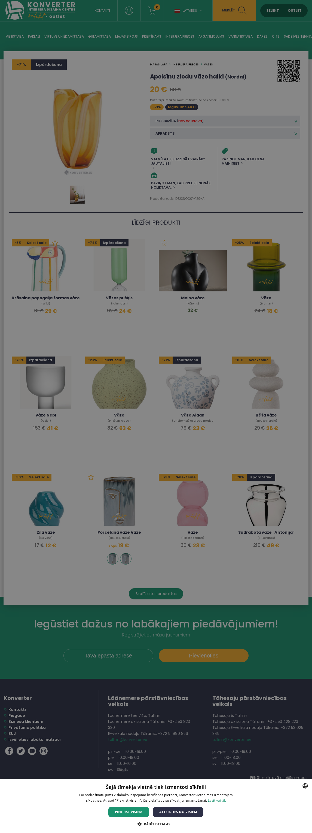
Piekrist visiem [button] (128, 812)
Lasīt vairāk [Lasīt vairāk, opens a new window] (217, 800)
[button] (156, 823)
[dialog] (156, 416)
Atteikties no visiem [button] (178, 812)
